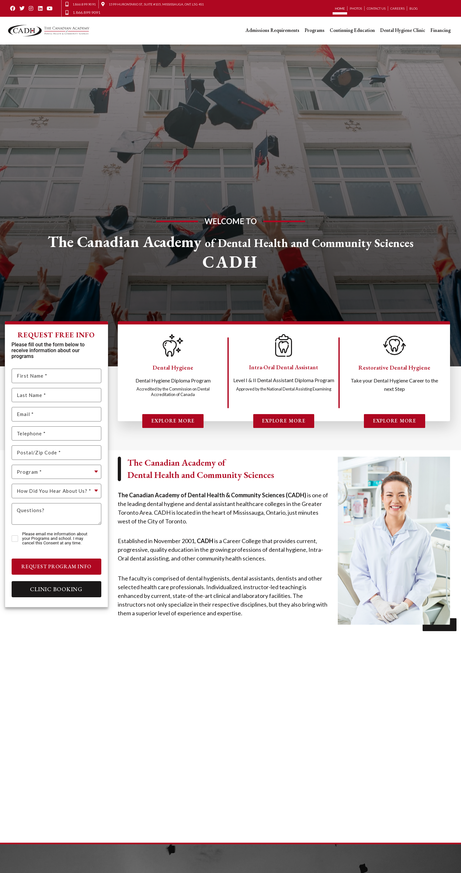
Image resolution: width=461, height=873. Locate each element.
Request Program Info (56, 566)
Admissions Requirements (272, 30)
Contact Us (376, 8)
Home (340, 8)
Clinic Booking (56, 589)
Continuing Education (352, 30)
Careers (397, 8)
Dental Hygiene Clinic (402, 30)
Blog (413, 8)
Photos (356, 8)
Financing (440, 30)
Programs (315, 30)
